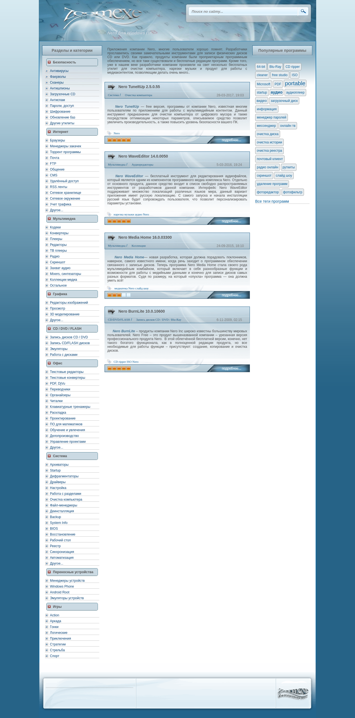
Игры (57, 607)
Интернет (60, 132)
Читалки (56, 401)
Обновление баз (62, 117)
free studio (280, 75)
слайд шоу (142, 288)
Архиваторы (59, 465)
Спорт (54, 656)
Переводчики (60, 389)
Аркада (55, 621)
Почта (54, 158)
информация (267, 109)
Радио (55, 256)
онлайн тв (288, 126)
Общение (57, 169)
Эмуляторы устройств (67, 598)
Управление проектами (68, 442)
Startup (55, 470)
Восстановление (62, 534)
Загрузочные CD (62, 94)
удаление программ (272, 184)
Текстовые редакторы (66, 372)
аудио (138, 214)
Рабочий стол (60, 540)
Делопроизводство (64, 436)
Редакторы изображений (69, 303)
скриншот (264, 175)
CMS (53, 175)
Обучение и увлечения (67, 430)
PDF (278, 84)
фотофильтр (292, 192)
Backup (55, 517)
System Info (58, 523)
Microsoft (263, 84)
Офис (57, 363)
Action (54, 615)
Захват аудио (60, 268)
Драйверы (57, 482)
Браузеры (57, 140)
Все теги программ (272, 201)
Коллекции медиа (63, 280)
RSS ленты (58, 187)
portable (295, 83)
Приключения (60, 638)
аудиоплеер (295, 92)
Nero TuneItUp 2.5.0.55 (139, 86)
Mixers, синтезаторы (65, 274)
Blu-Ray (275, 67)
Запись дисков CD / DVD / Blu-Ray (158, 319)
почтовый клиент (270, 159)
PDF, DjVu (57, 383)
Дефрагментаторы (64, 476)
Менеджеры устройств (67, 581)
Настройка (58, 488)
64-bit (261, 67)
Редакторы (58, 245)
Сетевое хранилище (65, 193)
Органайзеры (60, 395)
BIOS (54, 529)
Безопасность (64, 62)
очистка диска (267, 134)
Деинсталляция (62, 511)
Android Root (59, 592)
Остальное (58, 285)
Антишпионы (60, 88)
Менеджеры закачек (65, 146)
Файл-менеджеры (63, 505)
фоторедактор (268, 192)
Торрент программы (65, 152)
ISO (129, 361)
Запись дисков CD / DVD (69, 337)
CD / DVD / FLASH (67, 329)
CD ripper (120, 361)
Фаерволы (58, 77)
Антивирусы (59, 71)
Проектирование (63, 418)
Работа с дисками (63, 355)
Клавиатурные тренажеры (70, 407)
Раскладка (58, 413)
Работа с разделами (65, 494)
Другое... (56, 210)
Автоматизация (61, 558)
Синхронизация (62, 552)
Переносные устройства (73, 572)
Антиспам (57, 100)
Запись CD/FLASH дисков (70, 343)
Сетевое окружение (65, 198)
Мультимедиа (64, 219)
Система (60, 456)
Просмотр (57, 308)
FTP (53, 164)
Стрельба (57, 650)
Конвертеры (59, 233)
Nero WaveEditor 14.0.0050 (143, 156)
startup (262, 92)
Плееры (56, 239)
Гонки (54, 627)
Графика (60, 294)
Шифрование (60, 112)
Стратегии (58, 644)
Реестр (55, 546)
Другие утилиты (62, 123)
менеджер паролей (271, 117)
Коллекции (138, 245)
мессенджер (266, 126)
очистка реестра (269, 151)
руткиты (289, 167)
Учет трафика (60, 204)
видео (262, 101)
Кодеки (55, 227)
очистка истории (269, 142)
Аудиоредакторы (142, 164)
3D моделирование (65, 314)
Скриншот (57, 262)
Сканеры (57, 82)
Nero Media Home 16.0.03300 (145, 237)
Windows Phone (62, 586)
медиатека (121, 288)
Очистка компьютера (66, 499)
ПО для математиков (66, 424)
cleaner (262, 75)
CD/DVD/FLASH (119, 319)
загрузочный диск (284, 101)
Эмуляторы (58, 349)
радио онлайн (267, 167)
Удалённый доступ (64, 181)
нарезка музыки (124, 214)
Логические (58, 633)
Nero (117, 133)
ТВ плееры (58, 251)
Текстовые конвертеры (67, 378)
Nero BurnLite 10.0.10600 (141, 311)
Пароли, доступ (62, 106)
